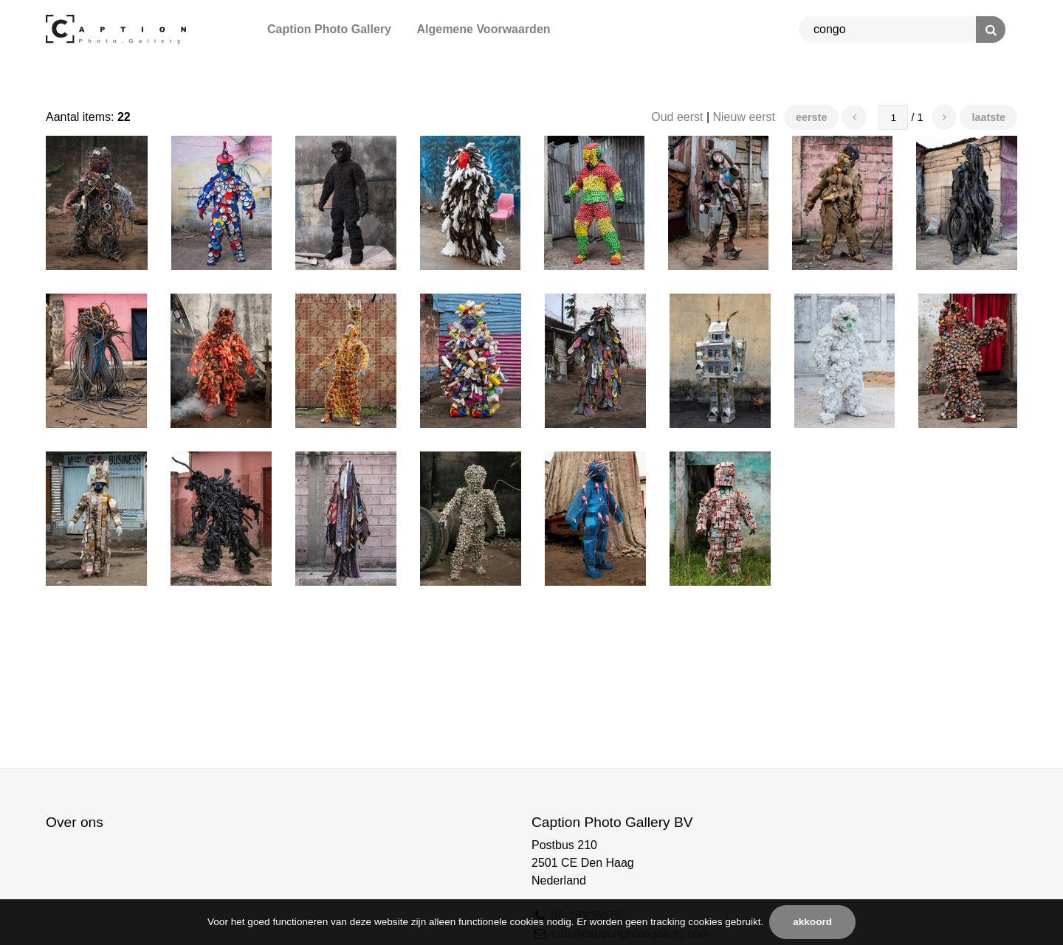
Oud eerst (677, 117)
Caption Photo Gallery (329, 29)
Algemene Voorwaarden (483, 29)
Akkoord (812, 921)
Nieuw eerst (744, 117)
